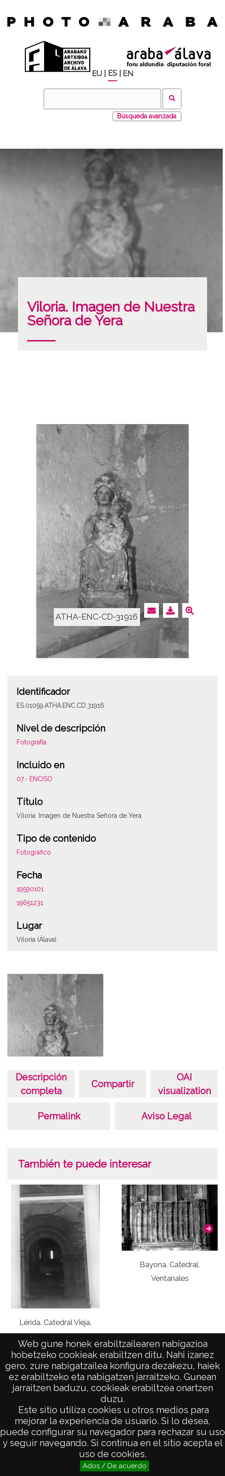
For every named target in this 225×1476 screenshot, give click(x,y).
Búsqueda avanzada (146, 116)
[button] (208, 1228)
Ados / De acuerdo (114, 1466)
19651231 (30, 902)
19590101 (30, 889)
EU (97, 73)
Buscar (172, 99)
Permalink (59, 1116)
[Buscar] (102, 99)
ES (112, 73)
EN (128, 73)
